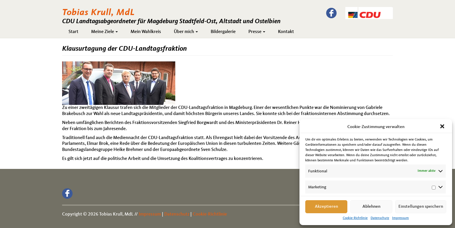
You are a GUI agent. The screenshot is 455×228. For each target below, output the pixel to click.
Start (73, 32)
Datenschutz (380, 218)
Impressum (400, 218)
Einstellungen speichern (420, 207)
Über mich (186, 32)
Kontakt (286, 32)
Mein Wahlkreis (146, 32)
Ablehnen (371, 207)
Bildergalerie (223, 32)
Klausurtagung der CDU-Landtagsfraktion (124, 48)
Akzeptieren (326, 207)
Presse (256, 32)
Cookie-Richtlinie (355, 218)
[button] (442, 126)
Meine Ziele (104, 32)
